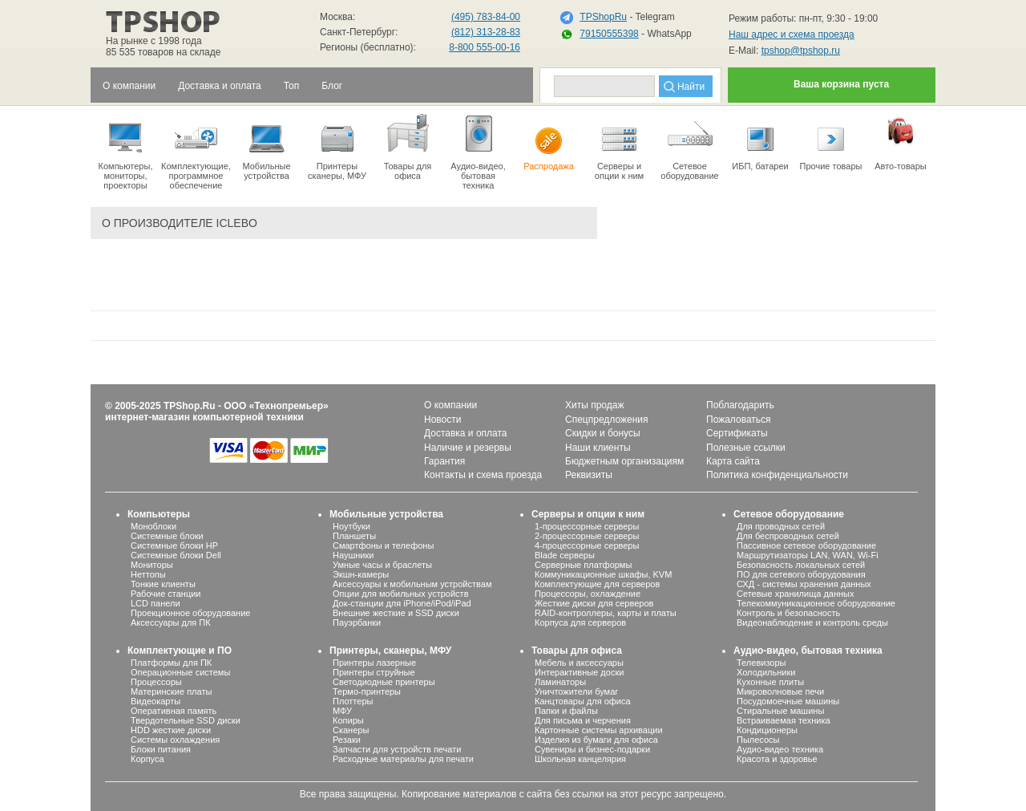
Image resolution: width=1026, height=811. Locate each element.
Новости (442, 419)
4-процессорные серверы (587, 545)
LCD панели (155, 603)
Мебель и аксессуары (579, 662)
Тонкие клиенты (163, 584)
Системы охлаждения (175, 739)
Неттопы (148, 574)
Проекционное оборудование (190, 613)
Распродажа (549, 141)
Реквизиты (588, 475)
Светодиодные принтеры (384, 682)
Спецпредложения (606, 419)
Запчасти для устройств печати (397, 749)
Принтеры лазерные (374, 662)
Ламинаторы (560, 682)
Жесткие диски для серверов (594, 603)
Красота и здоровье (777, 759)
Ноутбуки (351, 526)
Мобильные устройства (266, 146)
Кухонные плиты (770, 682)
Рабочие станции (166, 593)
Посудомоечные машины (788, 701)
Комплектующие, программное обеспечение (196, 151)
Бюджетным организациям (624, 461)
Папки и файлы (566, 711)
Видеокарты (155, 701)
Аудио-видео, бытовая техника (808, 650)
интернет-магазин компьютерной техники (204, 417)
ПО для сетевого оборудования (801, 574)
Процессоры (156, 682)
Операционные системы (180, 672)
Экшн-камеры (361, 574)
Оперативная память (173, 711)
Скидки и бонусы (602, 433)
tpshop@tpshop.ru (800, 50)
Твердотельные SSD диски (185, 720)
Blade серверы (565, 555)
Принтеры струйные (374, 672)
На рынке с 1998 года (154, 41)
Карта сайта (733, 461)
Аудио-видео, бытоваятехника (478, 151)
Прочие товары (831, 141)
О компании (450, 405)
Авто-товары (900, 141)
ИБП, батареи (760, 141)
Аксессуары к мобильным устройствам (412, 584)
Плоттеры (353, 701)
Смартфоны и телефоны (383, 545)
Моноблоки (153, 526)
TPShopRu (603, 16)
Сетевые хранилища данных (795, 593)
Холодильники (766, 672)
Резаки (347, 739)
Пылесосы (758, 739)
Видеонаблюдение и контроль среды (812, 622)
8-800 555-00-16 (484, 47)
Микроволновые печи (780, 691)
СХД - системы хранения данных (804, 584)
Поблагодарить (740, 405)
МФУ (342, 711)
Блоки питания (161, 749)
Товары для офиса (407, 146)
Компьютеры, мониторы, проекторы (125, 151)
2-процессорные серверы (587, 536)
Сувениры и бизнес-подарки (592, 749)
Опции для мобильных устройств (401, 593)
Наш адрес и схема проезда (791, 34)
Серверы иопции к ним (619, 146)
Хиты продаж (594, 405)
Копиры (348, 720)
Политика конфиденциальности (777, 475)
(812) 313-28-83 (485, 32)
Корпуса (147, 759)
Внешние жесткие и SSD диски (396, 613)
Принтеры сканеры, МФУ (337, 146)
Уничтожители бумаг (576, 691)
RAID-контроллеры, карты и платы (606, 613)
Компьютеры (158, 514)
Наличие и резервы (467, 447)
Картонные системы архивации (599, 730)
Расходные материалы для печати (403, 759)
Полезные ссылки (746, 447)
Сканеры (351, 730)
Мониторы (152, 565)
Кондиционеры (767, 730)
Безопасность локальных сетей (801, 565)
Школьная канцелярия (580, 759)
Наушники (353, 555)
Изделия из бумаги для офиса (596, 739)
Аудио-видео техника (780, 749)
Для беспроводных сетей (788, 536)
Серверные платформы (583, 565)
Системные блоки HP (174, 545)
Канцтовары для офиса (583, 701)
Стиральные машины (780, 711)
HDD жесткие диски (171, 730)
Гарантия (444, 461)
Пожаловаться (738, 419)
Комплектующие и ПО (179, 650)
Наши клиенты (598, 447)
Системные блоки (167, 536)
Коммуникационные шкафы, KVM (603, 574)
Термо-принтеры (367, 691)
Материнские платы (171, 691)
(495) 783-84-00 (485, 16)
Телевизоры (761, 662)
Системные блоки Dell (176, 555)
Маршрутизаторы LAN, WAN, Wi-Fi (808, 555)
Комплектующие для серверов (597, 584)
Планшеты (354, 536)
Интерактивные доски (579, 672)
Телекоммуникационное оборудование (816, 603)
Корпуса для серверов (580, 622)
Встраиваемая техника (783, 720)
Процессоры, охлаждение (587, 593)
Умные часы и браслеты (382, 565)
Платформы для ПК (171, 662)
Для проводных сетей (781, 526)
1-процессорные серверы (587, 526)
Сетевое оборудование (690, 146)
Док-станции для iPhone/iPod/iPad (402, 603)
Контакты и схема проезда (483, 475)
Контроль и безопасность (788, 613)
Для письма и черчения (583, 720)
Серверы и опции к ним (587, 514)
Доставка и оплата (465, 433)
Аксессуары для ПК (171, 622)
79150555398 (609, 33)
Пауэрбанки (357, 622)
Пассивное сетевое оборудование (806, 545)
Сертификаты (737, 433)
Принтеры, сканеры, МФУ (390, 650)
